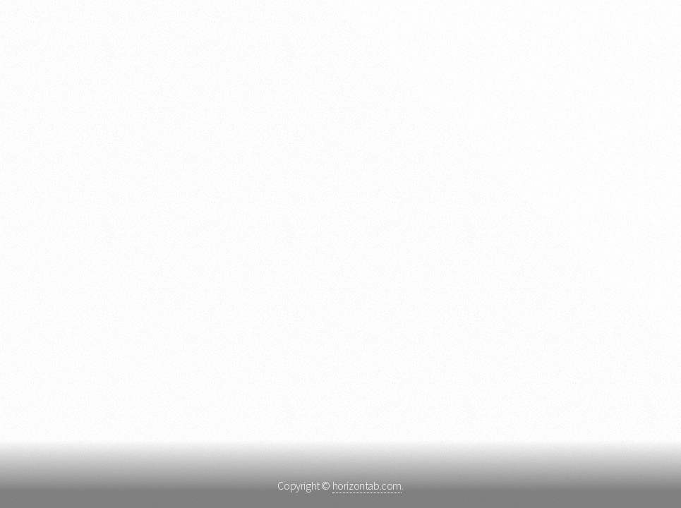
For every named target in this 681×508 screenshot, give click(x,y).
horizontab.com (367, 485)
